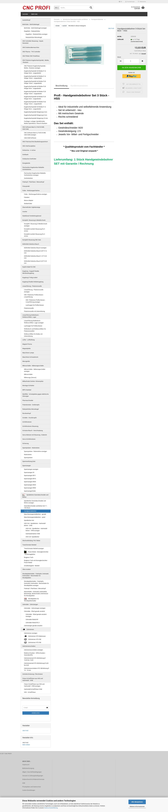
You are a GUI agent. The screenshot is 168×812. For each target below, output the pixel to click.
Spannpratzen (28, 457)
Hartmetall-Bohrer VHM (33, 534)
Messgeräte (26, 361)
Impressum (25, 764)
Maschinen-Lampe (28, 353)
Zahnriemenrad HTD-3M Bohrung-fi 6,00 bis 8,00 (36, 664)
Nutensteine (28, 454)
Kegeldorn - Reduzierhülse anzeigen (36, 34)
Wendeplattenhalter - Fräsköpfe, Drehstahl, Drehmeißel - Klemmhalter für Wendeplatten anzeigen (36, 583)
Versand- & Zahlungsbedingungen (32, 775)
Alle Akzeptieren (137, 802)
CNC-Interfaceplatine (28, 146)
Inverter (24, 211)
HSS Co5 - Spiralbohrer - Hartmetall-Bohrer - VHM (35, 524)
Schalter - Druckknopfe (29, 417)
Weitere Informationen (137, 806)
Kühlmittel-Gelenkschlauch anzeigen (35, 248)
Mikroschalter (28, 374)
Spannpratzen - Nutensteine (30, 448)
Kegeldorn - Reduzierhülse (32, 31)
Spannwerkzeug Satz (28, 461)
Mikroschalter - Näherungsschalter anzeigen (34, 370)
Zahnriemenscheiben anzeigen (33, 650)
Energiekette (26, 163)
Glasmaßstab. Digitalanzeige (31, 207)
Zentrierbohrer (28, 178)
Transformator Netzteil (29, 545)
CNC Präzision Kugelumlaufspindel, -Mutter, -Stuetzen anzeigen (35, 67)
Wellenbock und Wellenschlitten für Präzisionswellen (35, 330)
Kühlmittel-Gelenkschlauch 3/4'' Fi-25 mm (35, 262)
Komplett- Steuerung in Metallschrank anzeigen (35, 225)
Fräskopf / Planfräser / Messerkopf (33, 182)
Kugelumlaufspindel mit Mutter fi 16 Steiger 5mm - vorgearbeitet (35, 72)
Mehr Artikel (26, 745)
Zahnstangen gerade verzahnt (33, 625)
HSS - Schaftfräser (30, 692)
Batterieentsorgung (28, 768)
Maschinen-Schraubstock (30, 357)
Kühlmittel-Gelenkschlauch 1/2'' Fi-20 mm (35, 257)
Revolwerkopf (26, 413)
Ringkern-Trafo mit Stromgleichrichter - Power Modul (36, 561)
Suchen (25, 14)
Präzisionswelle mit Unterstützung (34, 311)
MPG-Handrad (26, 390)
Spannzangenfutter (30, 491)
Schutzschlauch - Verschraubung (32, 430)
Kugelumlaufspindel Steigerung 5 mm (35, 115)
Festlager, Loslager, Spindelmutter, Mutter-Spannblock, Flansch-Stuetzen (35, 122)
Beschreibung (61, 86)
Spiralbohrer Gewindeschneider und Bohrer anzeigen (35, 502)
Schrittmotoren (27, 422)
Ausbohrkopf (26, 20)
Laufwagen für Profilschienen (35, 305)
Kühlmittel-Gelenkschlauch (30, 244)
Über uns (34, 14)
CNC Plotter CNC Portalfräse (31, 56)
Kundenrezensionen (79, 86)
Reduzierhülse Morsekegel (34, 37)
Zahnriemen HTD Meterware (35, 636)
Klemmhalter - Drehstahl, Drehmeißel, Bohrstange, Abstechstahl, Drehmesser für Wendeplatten (36, 593)
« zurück (64, 26)
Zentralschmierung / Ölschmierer (32, 674)
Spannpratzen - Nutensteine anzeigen (35, 451)
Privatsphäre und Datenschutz (31, 787)
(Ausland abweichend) (137, 41)
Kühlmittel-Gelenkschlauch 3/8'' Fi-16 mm (35, 252)
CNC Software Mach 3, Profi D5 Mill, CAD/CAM (33, 128)
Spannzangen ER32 (30, 488)
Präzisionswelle (29, 308)
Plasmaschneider (27, 400)
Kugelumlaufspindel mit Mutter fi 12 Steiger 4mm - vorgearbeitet (35, 108)
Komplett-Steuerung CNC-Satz (31, 240)
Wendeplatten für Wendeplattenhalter (31, 600)
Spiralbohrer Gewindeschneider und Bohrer (35, 496)
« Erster (57, 26)
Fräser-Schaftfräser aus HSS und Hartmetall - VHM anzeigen (34, 685)
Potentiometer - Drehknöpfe (30, 405)
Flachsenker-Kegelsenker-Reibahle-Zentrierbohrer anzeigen (35, 174)
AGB (23, 783)
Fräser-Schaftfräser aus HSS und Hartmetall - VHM (32, 679)
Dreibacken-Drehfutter (29, 159)
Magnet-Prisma (27, 344)
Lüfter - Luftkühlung (28, 340)
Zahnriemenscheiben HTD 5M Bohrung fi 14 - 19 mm (36, 669)
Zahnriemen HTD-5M (32, 643)
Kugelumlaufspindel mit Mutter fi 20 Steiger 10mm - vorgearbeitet (35, 82)
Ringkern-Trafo (28, 557)
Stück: (119, 57)
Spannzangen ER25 (30, 485)
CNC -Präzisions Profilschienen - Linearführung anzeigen (35, 301)
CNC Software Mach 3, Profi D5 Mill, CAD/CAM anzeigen (35, 134)
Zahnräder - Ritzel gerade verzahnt (34, 611)
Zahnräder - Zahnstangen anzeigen (34, 608)
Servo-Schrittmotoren (28, 439)
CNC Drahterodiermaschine (30, 47)
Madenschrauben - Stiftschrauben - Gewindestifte (35, 654)
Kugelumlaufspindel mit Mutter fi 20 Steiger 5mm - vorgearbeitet (35, 87)
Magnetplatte (26, 348)
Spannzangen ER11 (30, 475)
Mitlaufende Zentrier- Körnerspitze (32, 381)
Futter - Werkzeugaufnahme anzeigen (35, 194)
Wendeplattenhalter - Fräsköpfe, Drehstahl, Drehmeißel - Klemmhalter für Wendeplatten (35, 576)
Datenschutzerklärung (51, 808)
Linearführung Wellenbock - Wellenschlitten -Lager (30, 316)
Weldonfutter (28, 203)
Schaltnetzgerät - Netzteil (31, 565)
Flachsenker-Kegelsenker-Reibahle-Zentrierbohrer (33, 168)
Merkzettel (142, 1)
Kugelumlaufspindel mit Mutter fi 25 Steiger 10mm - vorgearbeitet (35, 92)
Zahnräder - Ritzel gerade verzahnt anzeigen (36, 615)
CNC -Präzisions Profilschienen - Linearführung (34, 296)
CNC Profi (111, 28)
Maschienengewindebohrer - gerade (35, 514)
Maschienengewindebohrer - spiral (34, 517)
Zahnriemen (28, 629)
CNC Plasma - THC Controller (31, 51)
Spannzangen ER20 (30, 481)
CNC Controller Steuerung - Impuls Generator (32, 42)
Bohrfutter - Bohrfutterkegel (30, 24)
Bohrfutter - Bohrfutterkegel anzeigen (35, 28)
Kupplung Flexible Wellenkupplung (32, 282)
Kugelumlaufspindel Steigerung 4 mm (35, 112)
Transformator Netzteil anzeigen (34, 548)
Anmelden (36, 713)
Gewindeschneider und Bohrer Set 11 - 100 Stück (35, 507)
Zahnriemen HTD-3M (32, 639)
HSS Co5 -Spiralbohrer (32, 537)
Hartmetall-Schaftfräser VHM (33, 689)
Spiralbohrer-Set (29, 520)
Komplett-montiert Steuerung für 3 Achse (34, 230)
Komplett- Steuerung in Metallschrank (33, 220)
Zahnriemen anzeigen (30, 633)
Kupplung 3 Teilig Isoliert (29, 277)
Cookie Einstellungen (28, 790)
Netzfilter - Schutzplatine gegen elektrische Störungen (35, 395)
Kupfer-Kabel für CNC (29, 267)
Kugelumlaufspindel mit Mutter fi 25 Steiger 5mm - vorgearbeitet (35, 98)
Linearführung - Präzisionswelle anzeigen (33, 291)
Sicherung (25, 443)
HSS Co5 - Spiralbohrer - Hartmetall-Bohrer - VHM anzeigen (36, 529)
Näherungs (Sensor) (30, 377)
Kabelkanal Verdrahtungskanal (31, 216)
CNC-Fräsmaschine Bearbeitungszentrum (35, 141)
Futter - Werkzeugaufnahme (31, 190)
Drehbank (25, 154)
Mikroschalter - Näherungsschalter (33, 365)
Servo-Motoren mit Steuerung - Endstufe (34, 435)
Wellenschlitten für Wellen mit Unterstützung (33, 335)
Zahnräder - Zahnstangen (30, 604)
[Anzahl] (131, 61)
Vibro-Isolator (26, 569)
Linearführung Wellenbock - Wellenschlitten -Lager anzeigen (34, 322)
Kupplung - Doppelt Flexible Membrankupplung (30, 272)
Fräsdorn (26, 197)
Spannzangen (26, 465)
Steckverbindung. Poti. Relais (31, 540)
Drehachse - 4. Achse (29, 150)
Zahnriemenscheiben (28, 646)
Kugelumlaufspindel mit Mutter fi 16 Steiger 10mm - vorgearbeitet (35, 77)
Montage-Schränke (28, 385)
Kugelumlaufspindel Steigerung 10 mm (36, 118)
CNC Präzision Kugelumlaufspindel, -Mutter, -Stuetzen (35, 61)
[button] (120, 1)
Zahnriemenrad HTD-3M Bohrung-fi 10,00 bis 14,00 (34, 659)
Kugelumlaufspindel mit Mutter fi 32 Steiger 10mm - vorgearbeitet (35, 103)
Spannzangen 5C (29, 472)
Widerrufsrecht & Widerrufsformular (33, 779)
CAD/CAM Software (30, 138)
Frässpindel (26, 186)
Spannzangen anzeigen (31, 469)
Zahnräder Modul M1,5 (32, 622)
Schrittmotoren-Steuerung (30, 426)
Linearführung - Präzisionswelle (32, 286)
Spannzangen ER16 (30, 478)
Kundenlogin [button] (130, 1)
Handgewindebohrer (30, 511)
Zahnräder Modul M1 (32, 619)
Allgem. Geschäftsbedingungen (32, 772)
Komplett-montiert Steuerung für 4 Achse (34, 235)
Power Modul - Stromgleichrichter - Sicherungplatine (36, 553)
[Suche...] (56, 8)
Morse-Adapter (28, 200)
